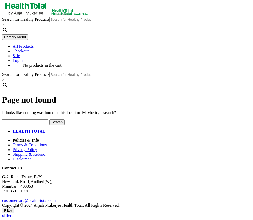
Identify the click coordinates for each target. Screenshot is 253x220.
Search (57, 122)
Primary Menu (15, 37)
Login (18, 60)
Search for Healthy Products (26, 19)
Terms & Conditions (30, 145)
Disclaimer (22, 159)
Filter (8, 210)
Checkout (21, 51)
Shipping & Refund (29, 154)
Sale (16, 55)
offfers (7, 215)
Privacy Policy (25, 149)
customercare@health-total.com (29, 200)
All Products (23, 46)
